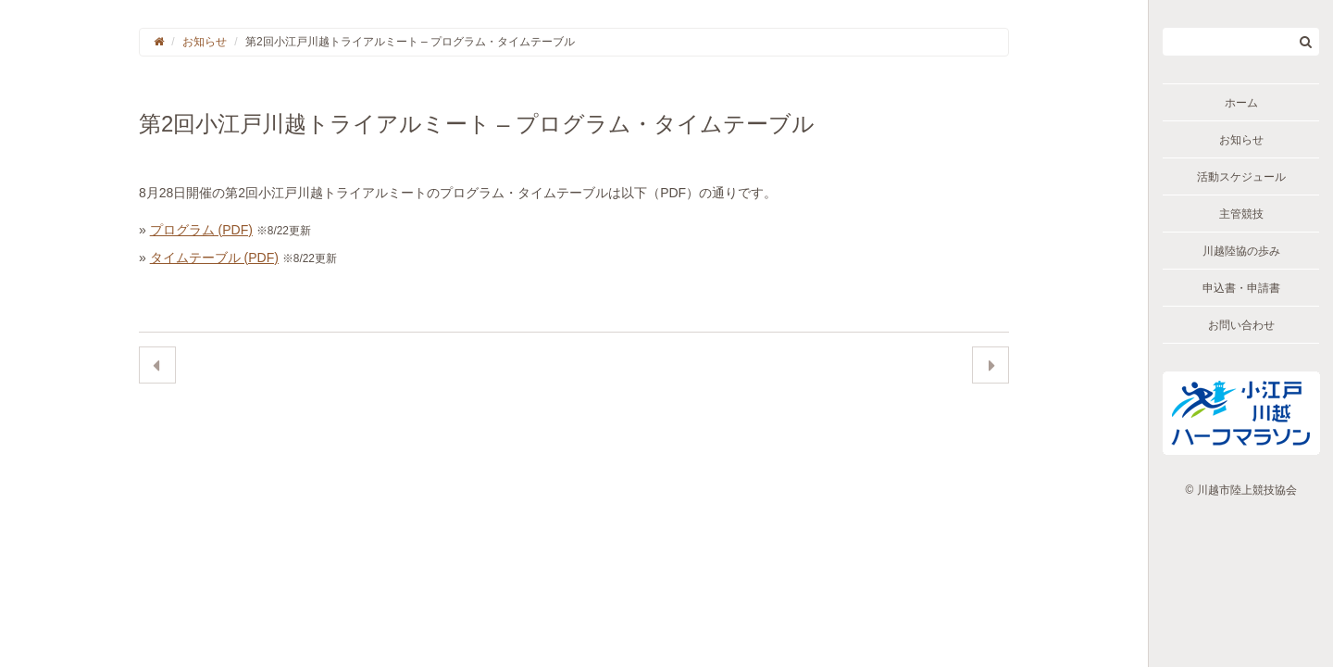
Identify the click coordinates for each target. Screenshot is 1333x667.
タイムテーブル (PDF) (214, 257)
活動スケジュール (1241, 176)
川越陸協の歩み (1241, 251)
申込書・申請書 (1241, 288)
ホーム (1241, 102)
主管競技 (1241, 214)
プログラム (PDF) (201, 229)
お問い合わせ (1241, 325)
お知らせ (1241, 139)
